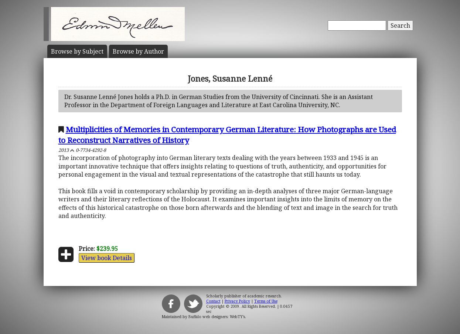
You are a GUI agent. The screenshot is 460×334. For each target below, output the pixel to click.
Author (138, 51)
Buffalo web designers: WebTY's (216, 316)
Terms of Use (265, 301)
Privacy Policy (237, 301)
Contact (213, 301)
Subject (77, 51)
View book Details (106, 258)
